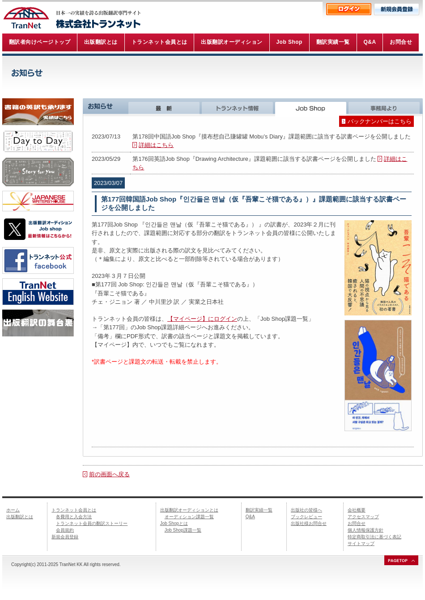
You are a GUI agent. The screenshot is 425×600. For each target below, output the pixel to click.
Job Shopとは (174, 523)
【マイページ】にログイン (202, 318)
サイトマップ (361, 543)
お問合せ (357, 523)
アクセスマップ (363, 516)
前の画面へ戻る (109, 474)
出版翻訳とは (19, 516)
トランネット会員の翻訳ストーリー (92, 523)
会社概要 (357, 510)
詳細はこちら (156, 145)
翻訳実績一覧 (259, 510)
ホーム (13, 510)
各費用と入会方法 (74, 516)
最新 (165, 107)
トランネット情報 (238, 107)
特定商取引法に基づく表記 (374, 536)
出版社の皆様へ (306, 510)
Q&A (250, 516)
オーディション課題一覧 (189, 516)
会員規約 (65, 530)
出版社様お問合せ (309, 523)
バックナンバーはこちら (380, 121)
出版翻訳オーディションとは (189, 510)
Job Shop (311, 107)
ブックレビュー (306, 516)
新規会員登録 (64, 536)
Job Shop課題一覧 (183, 530)
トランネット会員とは (73, 510)
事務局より (385, 107)
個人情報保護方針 (365, 530)
